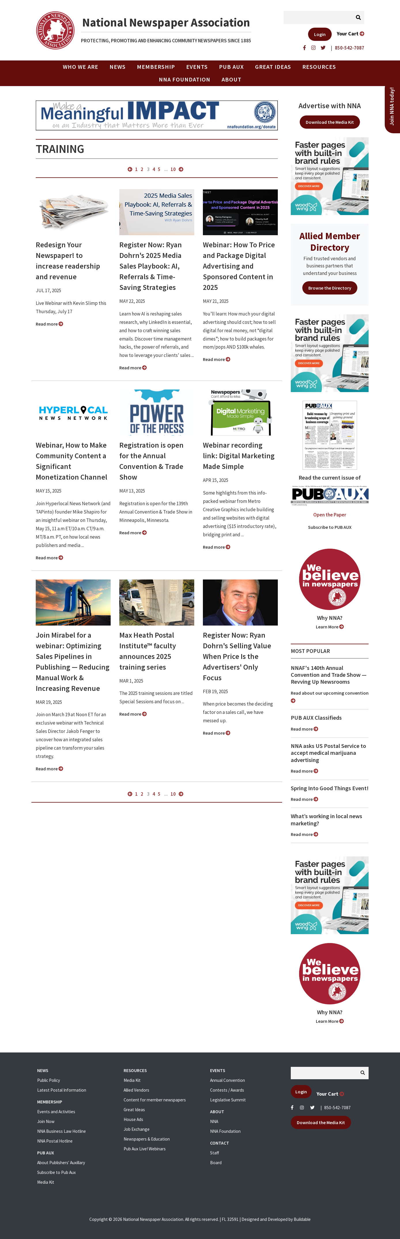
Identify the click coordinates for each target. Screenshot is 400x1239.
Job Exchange (137, 1129)
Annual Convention (227, 1080)
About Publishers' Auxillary (61, 1162)
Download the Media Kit (330, 122)
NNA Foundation (184, 79)
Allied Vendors (136, 1090)
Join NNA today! (391, 106)
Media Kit (45, 1182)
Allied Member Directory (329, 241)
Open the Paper (329, 515)
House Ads (133, 1119)
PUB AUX (231, 67)
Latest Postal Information (61, 1090)
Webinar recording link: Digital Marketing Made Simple (239, 455)
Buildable (302, 1219)
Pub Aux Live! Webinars (145, 1148)
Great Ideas (273, 67)
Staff (214, 1153)
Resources (319, 67)
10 (173, 169)
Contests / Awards (227, 1090)
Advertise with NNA (330, 105)
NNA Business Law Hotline (61, 1131)
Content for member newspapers (155, 1100)
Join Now (45, 1121)
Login (320, 34)
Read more (49, 324)
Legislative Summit (228, 1100)
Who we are (80, 67)
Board (216, 1162)
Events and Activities (56, 1111)
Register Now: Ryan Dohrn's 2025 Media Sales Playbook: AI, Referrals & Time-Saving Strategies (150, 266)
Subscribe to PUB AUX (330, 527)
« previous (130, 169)
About (231, 79)
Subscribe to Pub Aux (56, 1172)
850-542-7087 (337, 1107)
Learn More (330, 627)
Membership (156, 67)
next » (181, 169)
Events (197, 67)
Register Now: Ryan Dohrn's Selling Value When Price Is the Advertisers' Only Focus (237, 656)
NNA (214, 1121)
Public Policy (48, 1080)
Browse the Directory (329, 288)
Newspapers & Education (147, 1139)
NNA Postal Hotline (55, 1141)
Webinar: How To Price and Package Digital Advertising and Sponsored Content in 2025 (239, 266)
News (118, 67)
